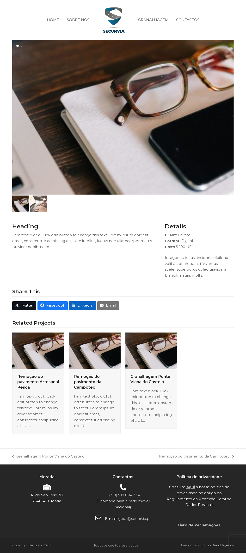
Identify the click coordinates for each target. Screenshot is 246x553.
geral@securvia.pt (134, 518)
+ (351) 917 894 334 (123, 495)
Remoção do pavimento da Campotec (87, 381)
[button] (20, 204)
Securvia (35, 545)
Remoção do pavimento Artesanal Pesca (38, 381)
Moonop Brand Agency (215, 545)
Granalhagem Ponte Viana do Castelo (48, 456)
